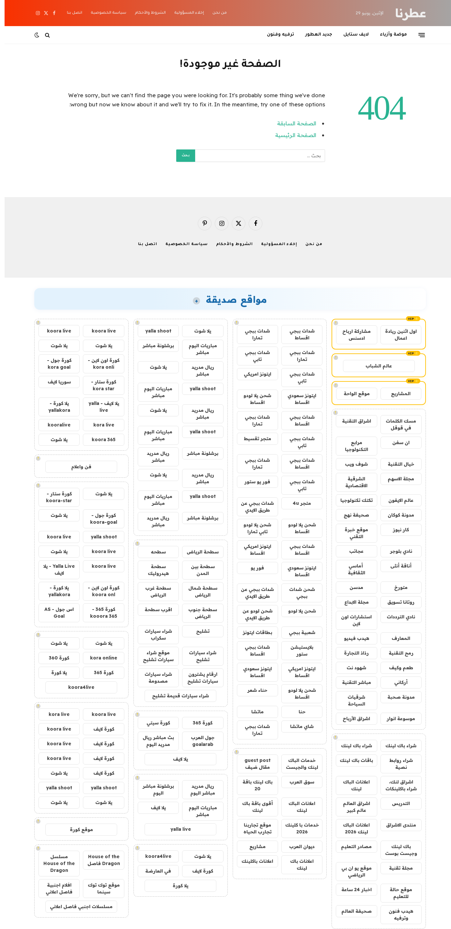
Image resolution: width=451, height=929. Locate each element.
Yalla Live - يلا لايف (54, 569)
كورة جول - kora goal (54, 363)
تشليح (198, 631)
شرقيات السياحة (352, 700)
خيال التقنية (396, 464)
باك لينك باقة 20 (253, 785)
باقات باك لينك (351, 760)
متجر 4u (297, 503)
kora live (99, 425)
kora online (99, 658)
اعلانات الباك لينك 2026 (351, 828)
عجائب (352, 551)
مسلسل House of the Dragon (54, 863)
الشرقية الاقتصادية (352, 482)
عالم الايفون (396, 500)
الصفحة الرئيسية (291, 135)
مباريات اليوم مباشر (198, 349)
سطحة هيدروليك (153, 570)
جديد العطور (314, 34)
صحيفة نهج (352, 515)
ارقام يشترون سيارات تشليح (198, 677)
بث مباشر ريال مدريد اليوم (153, 741)
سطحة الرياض (198, 552)
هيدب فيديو (352, 638)
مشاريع (253, 846)
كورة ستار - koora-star (54, 497)
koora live (99, 331)
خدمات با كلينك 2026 (297, 828)
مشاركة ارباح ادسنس (352, 334)
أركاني (396, 682)
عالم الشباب (374, 366)
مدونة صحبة (396, 697)
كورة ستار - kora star (99, 385)
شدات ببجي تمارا (252, 334)
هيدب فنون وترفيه (396, 914)
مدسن (352, 587)
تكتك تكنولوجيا (352, 500)
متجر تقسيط (253, 438)
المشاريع (396, 393)
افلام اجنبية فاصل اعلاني (54, 888)
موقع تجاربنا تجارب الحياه (253, 828)
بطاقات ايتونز (253, 632)
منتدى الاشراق (396, 825)
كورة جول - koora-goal (99, 518)
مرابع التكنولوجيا (352, 446)
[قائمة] (417, 34)
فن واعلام (77, 467)
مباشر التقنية (351, 682)
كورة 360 (54, 658)
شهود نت (352, 668)
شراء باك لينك (396, 746)
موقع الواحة (352, 393)
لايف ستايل (351, 34)
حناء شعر (253, 690)
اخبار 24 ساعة (352, 889)
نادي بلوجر (396, 551)
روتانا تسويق (396, 602)
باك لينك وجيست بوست (396, 850)
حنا (297, 712)
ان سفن (396, 442)
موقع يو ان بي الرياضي (352, 871)
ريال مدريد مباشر (198, 370)
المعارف (396, 638)
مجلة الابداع (352, 602)
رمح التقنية (396, 653)
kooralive (54, 425)
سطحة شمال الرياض (198, 591)
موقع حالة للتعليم (396, 893)
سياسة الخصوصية (104, 13)
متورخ (396, 587)
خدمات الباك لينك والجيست (297, 763)
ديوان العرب (297, 846)
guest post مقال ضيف (253, 763)
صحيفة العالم (352, 911)
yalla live (176, 829)
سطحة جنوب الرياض (198, 613)
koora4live (154, 856)
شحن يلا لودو (297, 611)
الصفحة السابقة (292, 123)
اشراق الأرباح (351, 718)
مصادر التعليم (351, 846)
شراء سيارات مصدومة (153, 677)
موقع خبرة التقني (352, 533)
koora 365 (99, 439)
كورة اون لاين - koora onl (99, 591)
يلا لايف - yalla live (99, 406)
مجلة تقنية (396, 868)
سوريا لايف (54, 382)
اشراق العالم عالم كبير (351, 806)
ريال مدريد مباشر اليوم (198, 789)
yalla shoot (154, 331)
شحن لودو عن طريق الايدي (253, 614)
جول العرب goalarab (198, 741)
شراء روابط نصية (396, 763)
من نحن (215, 13)
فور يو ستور (253, 482)
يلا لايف (175, 759)
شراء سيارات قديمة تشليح (176, 696)
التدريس (396, 803)
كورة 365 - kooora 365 (99, 612)
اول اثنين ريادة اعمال (396, 334)
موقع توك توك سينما (99, 888)
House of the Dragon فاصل (99, 860)
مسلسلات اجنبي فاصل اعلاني (76, 906)
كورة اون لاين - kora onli (99, 363)
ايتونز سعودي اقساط (297, 399)
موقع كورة (76, 829)
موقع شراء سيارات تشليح (153, 656)
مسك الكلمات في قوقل (396, 424)
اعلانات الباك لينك (351, 785)
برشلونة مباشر (153, 345)
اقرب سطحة (153, 609)
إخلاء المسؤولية (184, 13)
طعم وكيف (396, 668)
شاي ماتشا (297, 726)
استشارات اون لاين (351, 620)
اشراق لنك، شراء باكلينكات (396, 785)
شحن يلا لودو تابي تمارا (253, 528)
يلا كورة (176, 886)
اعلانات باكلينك (253, 861)
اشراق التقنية (351, 421)
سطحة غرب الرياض (153, 591)
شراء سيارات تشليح (198, 656)
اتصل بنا (70, 13)
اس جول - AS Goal (54, 612)
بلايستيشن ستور (297, 650)
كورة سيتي (153, 723)
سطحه (153, 552)
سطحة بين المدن (198, 570)
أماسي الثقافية (352, 569)
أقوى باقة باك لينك (253, 806)
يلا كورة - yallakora (55, 406)
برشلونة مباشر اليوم (153, 789)
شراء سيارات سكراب (153, 634)
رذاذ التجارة (351, 653)
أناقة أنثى (396, 566)
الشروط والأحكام (145, 13)
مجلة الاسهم (396, 479)
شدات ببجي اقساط (297, 334)
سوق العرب (297, 782)
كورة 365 (198, 723)
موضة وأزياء (388, 34)
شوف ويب (351, 464)
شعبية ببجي (297, 632)
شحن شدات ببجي (297, 592)
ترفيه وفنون (275, 34)
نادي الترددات (396, 617)
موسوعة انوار (396, 718)
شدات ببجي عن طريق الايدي (252, 506)
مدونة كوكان (396, 515)
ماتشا (253, 712)
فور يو (252, 568)
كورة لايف (198, 871)
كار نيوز (396, 530)
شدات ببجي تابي (252, 355)
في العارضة (153, 871)
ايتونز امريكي (253, 374)
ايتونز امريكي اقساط (253, 549)
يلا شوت (198, 331)
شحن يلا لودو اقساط (253, 399)
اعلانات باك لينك (297, 864)
